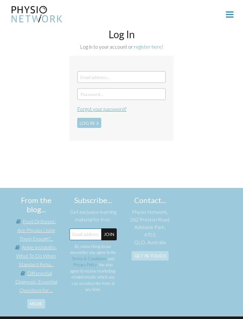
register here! (148, 47)
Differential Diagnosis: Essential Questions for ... (36, 281)
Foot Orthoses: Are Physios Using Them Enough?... (36, 229)
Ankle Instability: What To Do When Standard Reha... (36, 255)
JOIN (109, 234)
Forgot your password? (102, 109)
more (36, 303)
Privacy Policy (85, 264)
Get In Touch (150, 255)
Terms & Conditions (89, 258)
